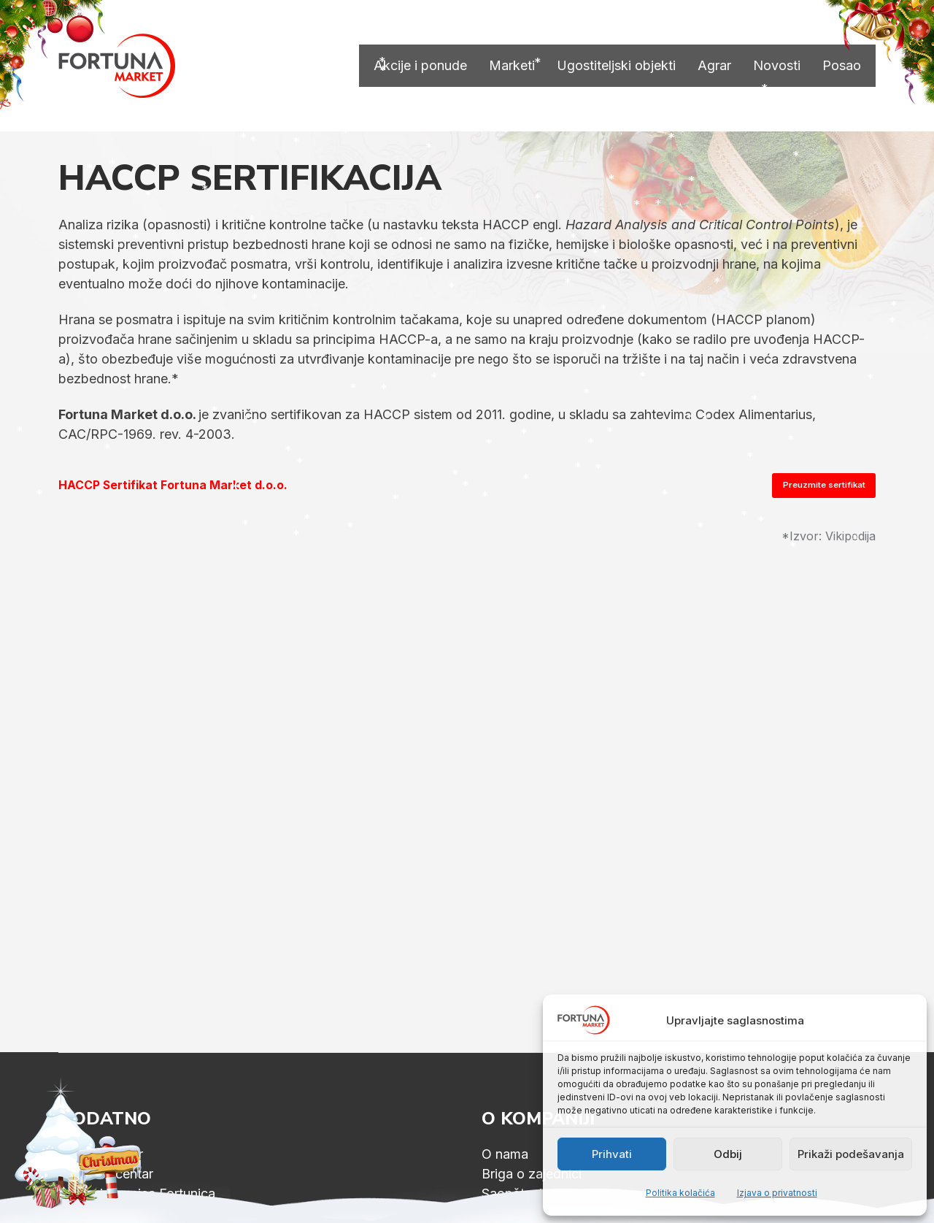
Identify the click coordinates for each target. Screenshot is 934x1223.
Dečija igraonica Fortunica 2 (142, 1213)
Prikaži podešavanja (851, 1154)
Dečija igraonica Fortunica (136, 1193)
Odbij (728, 1154)
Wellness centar (105, 1173)
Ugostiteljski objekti (616, 65)
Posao (841, 65)
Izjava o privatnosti (777, 1192)
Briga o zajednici (532, 1173)
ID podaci (511, 1213)
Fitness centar (100, 1154)
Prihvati (612, 1154)
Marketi (512, 65)
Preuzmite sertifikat (824, 485)
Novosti (776, 65)
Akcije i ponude (420, 65)
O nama (505, 1154)
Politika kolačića (680, 1192)
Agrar (714, 65)
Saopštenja (515, 1193)
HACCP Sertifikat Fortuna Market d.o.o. (172, 485)
